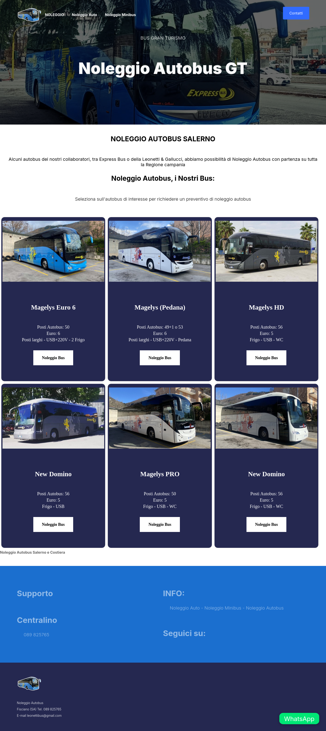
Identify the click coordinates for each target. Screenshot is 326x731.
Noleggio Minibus (120, 14)
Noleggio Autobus (265, 616)
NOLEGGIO (54, 14)
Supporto (35, 601)
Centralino (37, 628)
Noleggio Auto (84, 14)
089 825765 (36, 643)
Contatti (296, 13)
